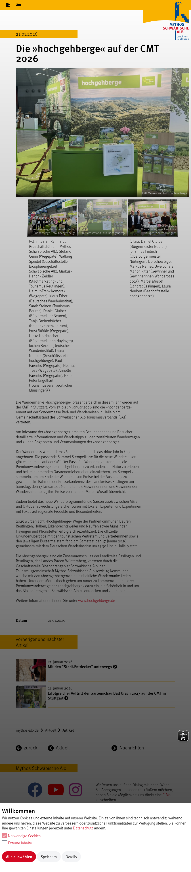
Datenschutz (83, 828)
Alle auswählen (19, 856)
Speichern (49, 856)
